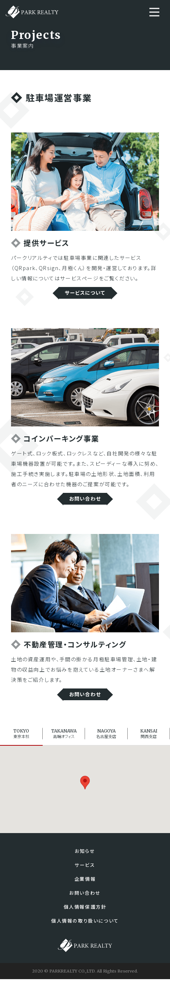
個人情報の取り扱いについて (85, 926)
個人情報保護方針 (85, 912)
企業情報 (85, 883)
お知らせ (85, 854)
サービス (85, 869)
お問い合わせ (85, 500)
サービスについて (85, 293)
